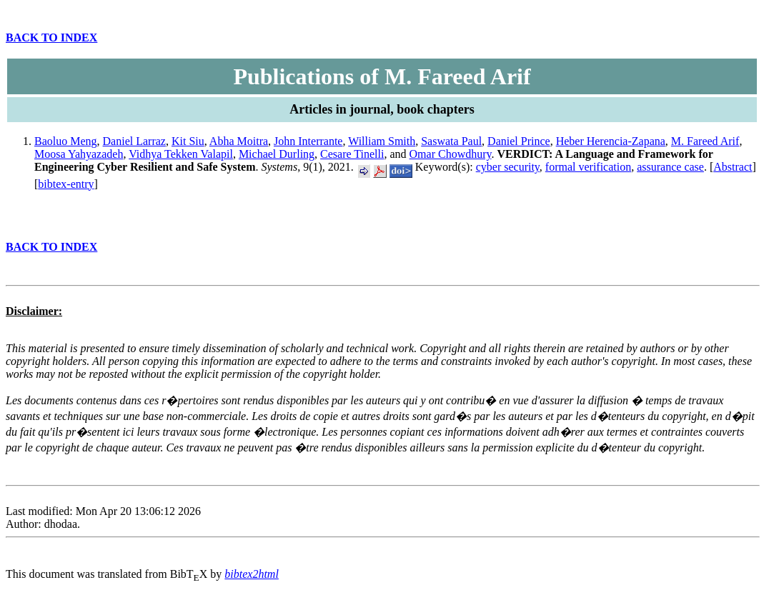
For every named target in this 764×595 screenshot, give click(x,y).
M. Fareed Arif (705, 141)
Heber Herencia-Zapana (610, 141)
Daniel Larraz (134, 141)
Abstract (732, 167)
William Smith (381, 141)
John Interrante (308, 141)
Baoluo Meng (65, 141)
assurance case (670, 167)
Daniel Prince (518, 141)
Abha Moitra (238, 141)
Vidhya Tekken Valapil (181, 154)
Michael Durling (276, 154)
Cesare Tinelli (352, 154)
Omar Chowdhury (451, 154)
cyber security (508, 167)
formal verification (588, 167)
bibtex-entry (66, 184)
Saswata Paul (451, 141)
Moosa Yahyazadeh (78, 154)
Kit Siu (188, 141)
